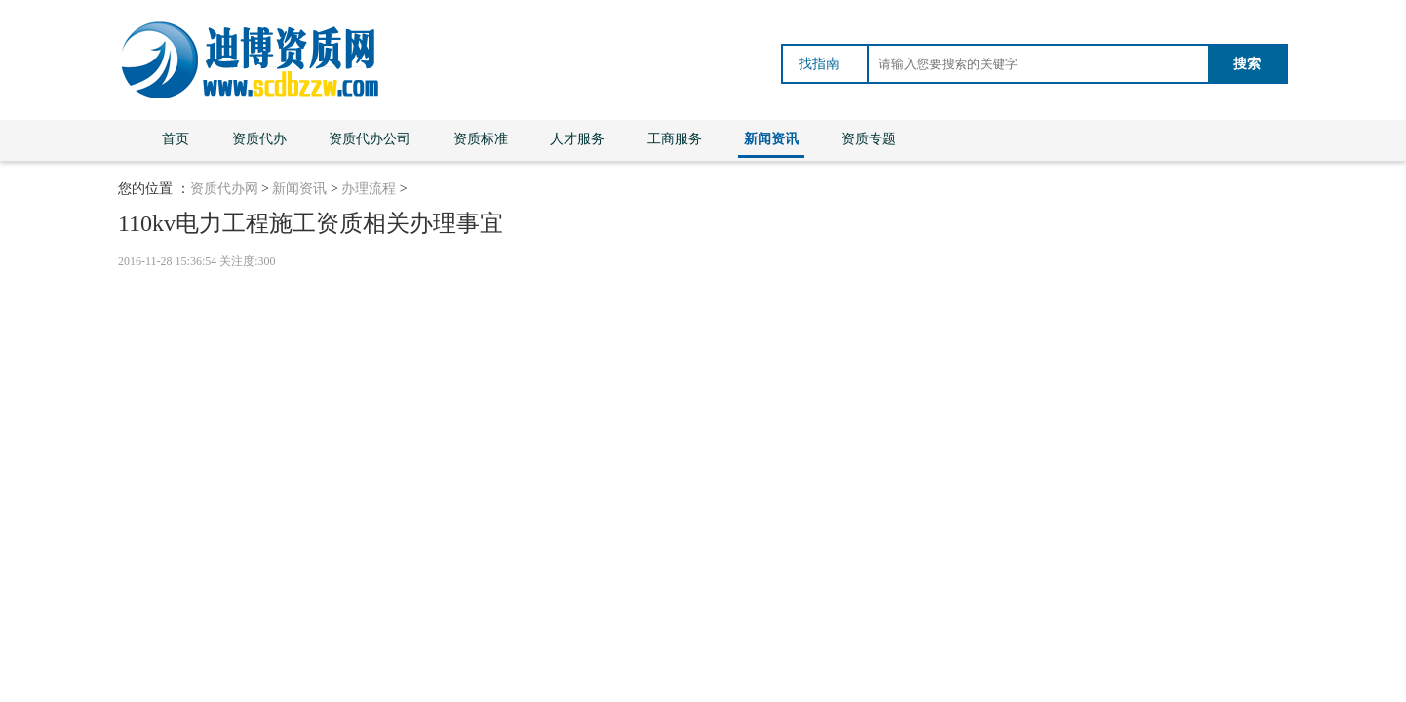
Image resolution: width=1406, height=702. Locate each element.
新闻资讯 (771, 139)
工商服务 (674, 139)
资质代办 (259, 139)
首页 (175, 139)
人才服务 (577, 139)
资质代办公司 (369, 139)
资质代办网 (224, 188)
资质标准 (480, 139)
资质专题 (868, 139)
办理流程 (368, 188)
